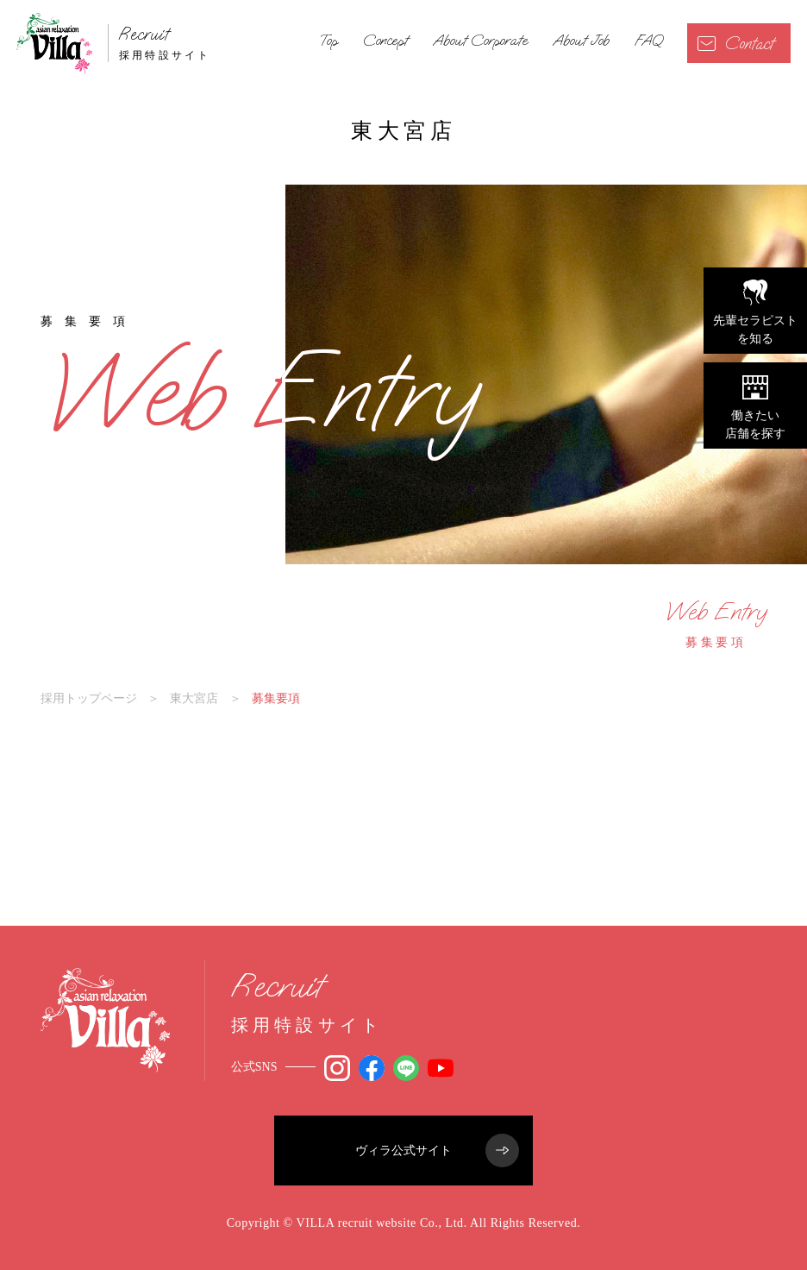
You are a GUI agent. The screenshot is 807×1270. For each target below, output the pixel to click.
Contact (735, 43)
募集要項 (715, 624)
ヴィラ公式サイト (437, 1150)
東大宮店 (194, 698)
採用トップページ (89, 698)
